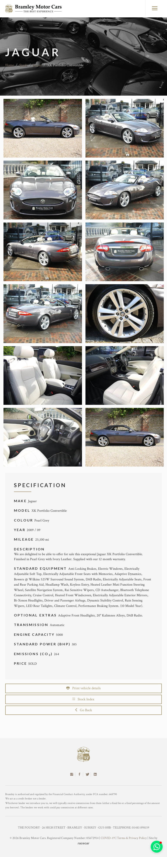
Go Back (83, 710)
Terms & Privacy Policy (132, 838)
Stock (23, 65)
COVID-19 (108, 838)
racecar (83, 843)
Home (9, 65)
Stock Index (83, 699)
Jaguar (37, 65)
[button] (157, 847)
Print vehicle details (83, 688)
